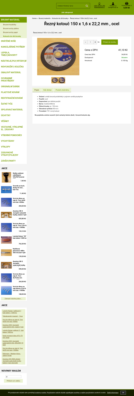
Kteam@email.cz (99, 7)
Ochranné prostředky (7, 79)
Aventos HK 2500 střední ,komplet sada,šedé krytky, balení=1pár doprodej (12, 361)
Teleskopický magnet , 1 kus (13, 316)
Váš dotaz (47, 90)
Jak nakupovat (67, 12)
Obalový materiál (11, 72)
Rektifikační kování (12, 98)
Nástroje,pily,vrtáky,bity (14, 61)
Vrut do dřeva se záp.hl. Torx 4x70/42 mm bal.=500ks (20, 276)
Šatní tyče (7, 104)
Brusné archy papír (10, 32)
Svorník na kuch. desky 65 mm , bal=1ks (20, 188)
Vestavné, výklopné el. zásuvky (12, 128)
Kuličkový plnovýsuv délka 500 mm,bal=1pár (20, 251)
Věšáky (5, 121)
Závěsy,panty (8, 161)
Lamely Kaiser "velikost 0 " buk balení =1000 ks (12, 312)
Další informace (112, 393)
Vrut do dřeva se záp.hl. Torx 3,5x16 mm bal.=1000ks (20, 226)
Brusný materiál (10, 19)
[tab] (36, 90)
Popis (36, 90)
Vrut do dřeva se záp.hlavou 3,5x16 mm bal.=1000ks (20, 289)
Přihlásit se (113, 6)
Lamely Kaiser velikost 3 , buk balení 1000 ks (13, 331)
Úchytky (5, 115)
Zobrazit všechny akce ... (13, 299)
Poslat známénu (62, 90)
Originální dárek (10, 86)
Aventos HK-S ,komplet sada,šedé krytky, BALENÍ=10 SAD (13, 343)
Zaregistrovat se (113, 7)
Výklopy (5, 147)
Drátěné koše (8, 41)
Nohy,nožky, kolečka (12, 66)
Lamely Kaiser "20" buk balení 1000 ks (19, 238)
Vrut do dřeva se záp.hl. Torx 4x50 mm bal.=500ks (20, 200)
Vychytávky (7, 141)
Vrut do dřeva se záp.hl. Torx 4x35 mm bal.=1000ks (13, 349)
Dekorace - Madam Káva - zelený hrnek (12, 355)
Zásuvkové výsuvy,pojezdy (9, 153)
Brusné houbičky (9, 25)
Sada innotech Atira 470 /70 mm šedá (13, 337)
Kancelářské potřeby (13, 47)
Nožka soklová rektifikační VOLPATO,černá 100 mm (20, 175)
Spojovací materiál (12, 109)
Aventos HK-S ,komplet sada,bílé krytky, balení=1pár (20, 213)
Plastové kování (10, 92)
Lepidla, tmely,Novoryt (9, 53)
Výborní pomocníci (11, 135)
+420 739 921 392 (99, 6)
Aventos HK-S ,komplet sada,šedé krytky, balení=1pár (20, 263)
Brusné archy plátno (11, 28)
